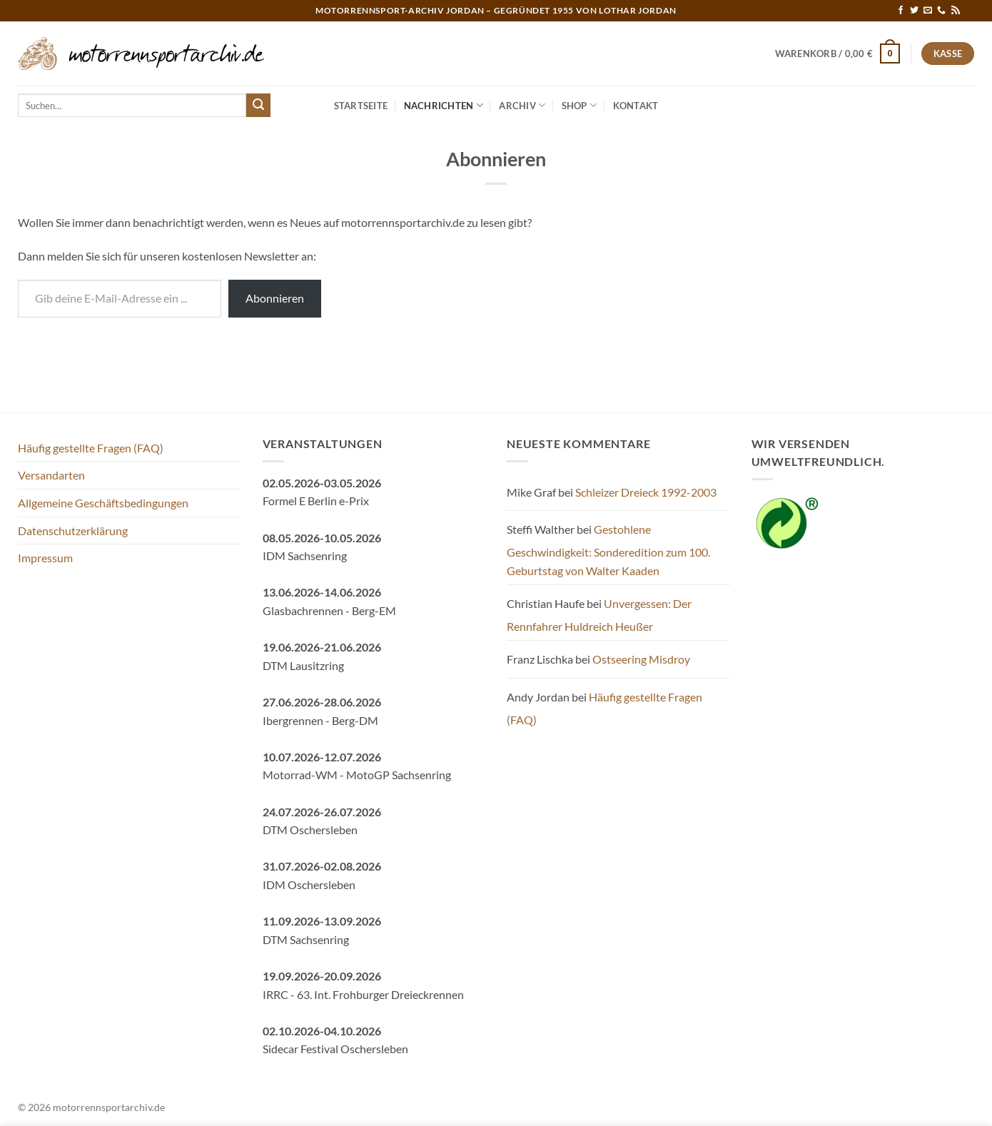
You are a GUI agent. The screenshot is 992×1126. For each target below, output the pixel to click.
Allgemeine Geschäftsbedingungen (103, 502)
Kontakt (636, 105)
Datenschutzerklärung (73, 530)
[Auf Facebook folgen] (900, 11)
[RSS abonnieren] (955, 11)
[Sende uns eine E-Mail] (927, 11)
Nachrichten (443, 105)
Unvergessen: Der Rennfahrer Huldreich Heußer (599, 615)
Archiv (522, 105)
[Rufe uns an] (941, 11)
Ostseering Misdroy (641, 659)
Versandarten (51, 475)
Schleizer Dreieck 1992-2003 (646, 492)
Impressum (45, 557)
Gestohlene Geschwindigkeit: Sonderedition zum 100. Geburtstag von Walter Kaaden (608, 549)
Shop (579, 105)
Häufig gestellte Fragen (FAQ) (90, 448)
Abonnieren (275, 298)
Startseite (361, 105)
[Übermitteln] (258, 105)
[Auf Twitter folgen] (914, 11)
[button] (838, 53)
